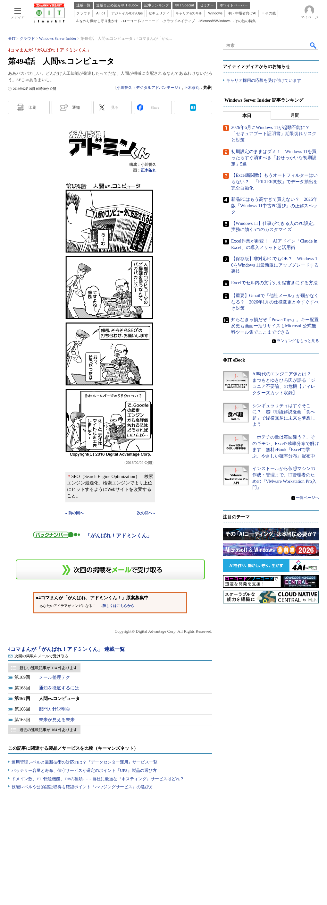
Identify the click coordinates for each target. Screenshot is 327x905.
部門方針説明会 (54, 709)
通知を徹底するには (59, 688)
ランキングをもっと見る (298, 340)
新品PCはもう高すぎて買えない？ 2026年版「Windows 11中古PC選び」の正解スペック (274, 205)
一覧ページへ (307, 497)
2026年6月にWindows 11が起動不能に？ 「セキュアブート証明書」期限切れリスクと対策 (273, 133)
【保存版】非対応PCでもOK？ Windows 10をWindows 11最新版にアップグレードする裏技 (275, 265)
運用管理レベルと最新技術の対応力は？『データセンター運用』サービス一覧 (84, 762)
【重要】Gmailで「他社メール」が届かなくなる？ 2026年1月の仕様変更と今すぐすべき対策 (275, 302)
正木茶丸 (191, 87)
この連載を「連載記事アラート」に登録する (110, 569)
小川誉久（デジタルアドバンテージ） (149, 87)
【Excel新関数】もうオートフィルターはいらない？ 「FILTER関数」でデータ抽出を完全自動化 (274, 181)
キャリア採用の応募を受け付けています (263, 80)
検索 (313, 45)
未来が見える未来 (57, 719)
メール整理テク (54, 677)
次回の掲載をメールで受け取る (41, 656)
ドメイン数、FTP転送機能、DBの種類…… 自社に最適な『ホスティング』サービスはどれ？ (98, 778)
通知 (76, 107)
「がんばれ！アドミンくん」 (118, 535)
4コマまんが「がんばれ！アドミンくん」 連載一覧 (66, 649)
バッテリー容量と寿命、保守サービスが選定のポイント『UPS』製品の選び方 (84, 770)
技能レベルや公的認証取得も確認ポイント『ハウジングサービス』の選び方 (82, 786)
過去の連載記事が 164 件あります (48, 730)
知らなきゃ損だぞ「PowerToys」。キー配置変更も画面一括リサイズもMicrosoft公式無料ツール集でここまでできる (275, 326)
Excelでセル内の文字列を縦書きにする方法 (274, 282)
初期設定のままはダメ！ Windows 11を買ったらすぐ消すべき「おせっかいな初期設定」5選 (273, 157)
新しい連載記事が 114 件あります (48, 668)
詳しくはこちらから (118, 606)
